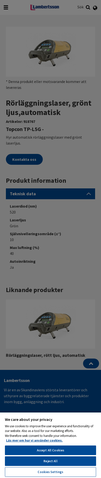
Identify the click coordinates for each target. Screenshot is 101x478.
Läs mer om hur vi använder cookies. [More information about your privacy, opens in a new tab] (34, 440)
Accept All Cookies (50, 450)
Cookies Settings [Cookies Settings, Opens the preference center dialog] (50, 472)
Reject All (50, 461)
